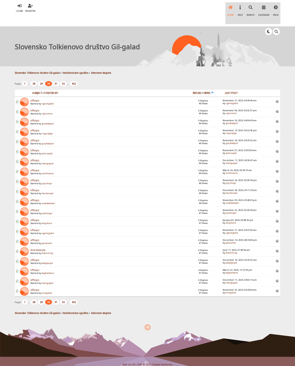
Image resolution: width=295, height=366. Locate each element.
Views (208, 81)
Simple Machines (162, 353)
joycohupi (47, 171)
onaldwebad (48, 191)
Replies (197, 81)
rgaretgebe (48, 92)
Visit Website (38, 238)
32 (63, 72)
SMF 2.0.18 (128, 353)
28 (33, 72)
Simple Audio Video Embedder (147, 356)
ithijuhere (47, 211)
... (29, 72)
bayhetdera (48, 261)
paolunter (47, 231)
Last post (231, 81)
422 (74, 72)
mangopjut (47, 152)
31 (56, 72)
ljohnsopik (47, 142)
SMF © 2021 (144, 353)
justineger (47, 201)
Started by (51, 81)
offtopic (34, 89)
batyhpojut (47, 251)
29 (41, 72)
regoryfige (47, 122)
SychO (159, 359)
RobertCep (47, 241)
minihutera (48, 161)
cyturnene (47, 102)
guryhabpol (48, 112)
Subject (37, 81)
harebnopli (47, 181)
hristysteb (47, 281)
